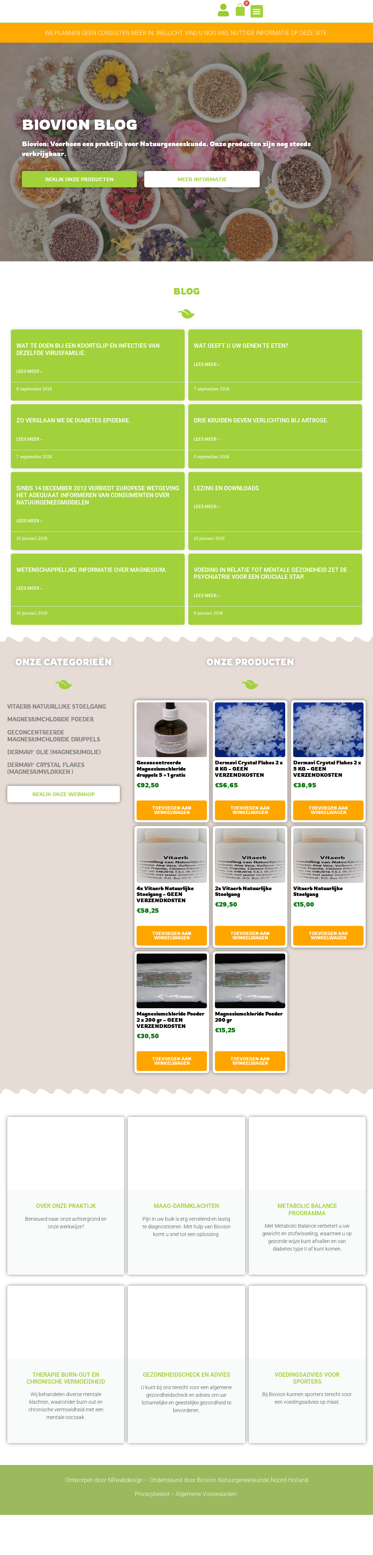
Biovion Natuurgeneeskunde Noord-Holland (252, 1520)
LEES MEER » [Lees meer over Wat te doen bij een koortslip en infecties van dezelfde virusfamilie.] (29, 384)
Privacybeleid (152, 1534)
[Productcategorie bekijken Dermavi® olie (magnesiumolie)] (63, 765)
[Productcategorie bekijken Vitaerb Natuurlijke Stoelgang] (63, 719)
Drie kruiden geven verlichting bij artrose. (261, 433)
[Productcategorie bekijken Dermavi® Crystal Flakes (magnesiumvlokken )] (63, 781)
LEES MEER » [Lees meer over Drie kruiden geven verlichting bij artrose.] (207, 452)
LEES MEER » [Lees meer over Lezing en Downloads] (207, 519)
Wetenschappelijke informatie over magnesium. (91, 583)
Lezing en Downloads (226, 501)
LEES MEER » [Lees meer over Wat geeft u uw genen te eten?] (207, 377)
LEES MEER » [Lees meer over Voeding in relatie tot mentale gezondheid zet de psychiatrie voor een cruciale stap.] (207, 608)
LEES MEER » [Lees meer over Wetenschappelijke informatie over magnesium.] (29, 601)
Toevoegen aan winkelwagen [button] (171, 823)
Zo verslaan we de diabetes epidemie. (73, 433)
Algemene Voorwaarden (207, 1534)
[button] (257, 17)
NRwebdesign (125, 1520)
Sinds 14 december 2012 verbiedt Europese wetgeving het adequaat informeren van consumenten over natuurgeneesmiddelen (97, 508)
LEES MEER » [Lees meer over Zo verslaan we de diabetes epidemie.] (29, 452)
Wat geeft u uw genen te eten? (241, 358)
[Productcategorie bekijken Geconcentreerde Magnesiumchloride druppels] (63, 749)
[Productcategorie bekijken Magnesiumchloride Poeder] (63, 732)
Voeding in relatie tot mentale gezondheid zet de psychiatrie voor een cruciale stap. (270, 586)
